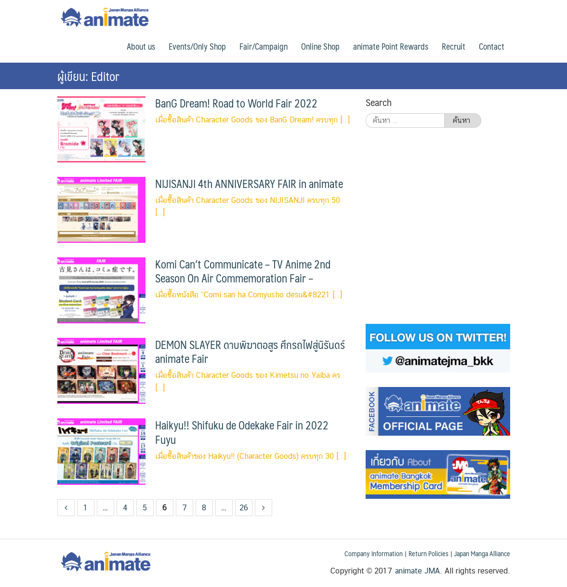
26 (243, 507)
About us (141, 46)
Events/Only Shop (197, 46)
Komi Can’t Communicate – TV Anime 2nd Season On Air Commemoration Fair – (242, 271)
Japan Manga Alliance (482, 553)
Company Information (373, 553)
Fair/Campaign (263, 46)
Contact (491, 46)
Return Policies (428, 553)
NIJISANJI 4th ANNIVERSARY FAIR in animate (249, 183)
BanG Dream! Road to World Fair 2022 (236, 103)
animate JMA (417, 570)
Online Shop (320, 46)
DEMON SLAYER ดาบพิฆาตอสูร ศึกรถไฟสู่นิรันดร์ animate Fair (250, 351)
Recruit (453, 46)
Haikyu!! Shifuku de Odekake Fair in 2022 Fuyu (242, 432)
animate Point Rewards (390, 46)
